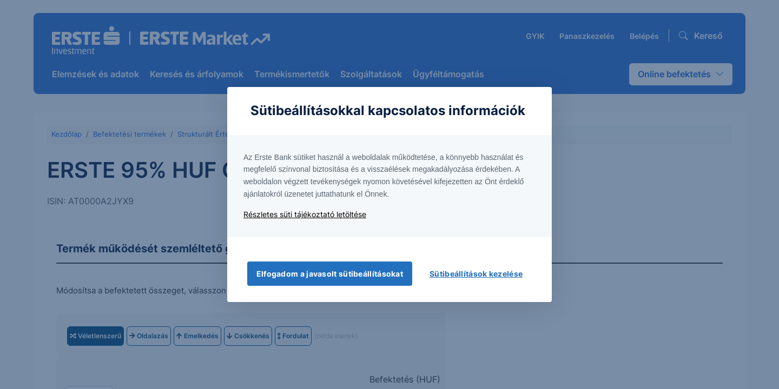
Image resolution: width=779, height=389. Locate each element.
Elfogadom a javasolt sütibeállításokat (329, 273)
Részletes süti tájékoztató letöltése (304, 214)
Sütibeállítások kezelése (476, 273)
